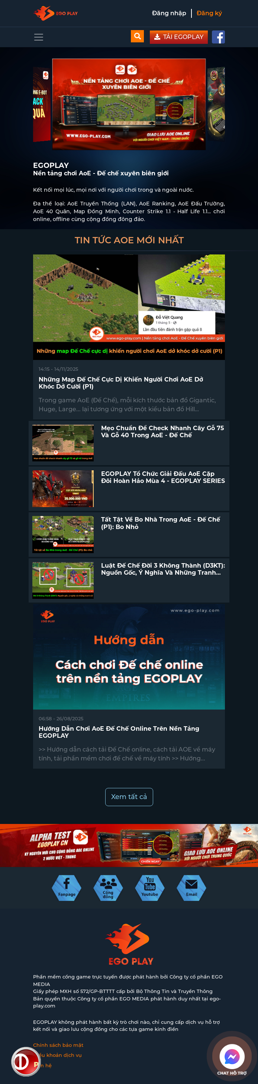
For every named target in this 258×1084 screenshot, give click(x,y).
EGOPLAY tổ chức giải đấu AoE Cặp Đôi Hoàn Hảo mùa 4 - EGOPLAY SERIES (163, 477)
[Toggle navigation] (38, 37)
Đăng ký (209, 13)
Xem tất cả (129, 797)
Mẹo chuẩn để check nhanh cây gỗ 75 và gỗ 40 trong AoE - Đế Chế (162, 432)
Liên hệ (42, 1065)
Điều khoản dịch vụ (57, 1055)
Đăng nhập (169, 13)
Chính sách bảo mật (58, 1045)
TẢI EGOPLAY (178, 36)
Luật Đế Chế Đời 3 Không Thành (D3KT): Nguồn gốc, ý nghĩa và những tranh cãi (163, 572)
